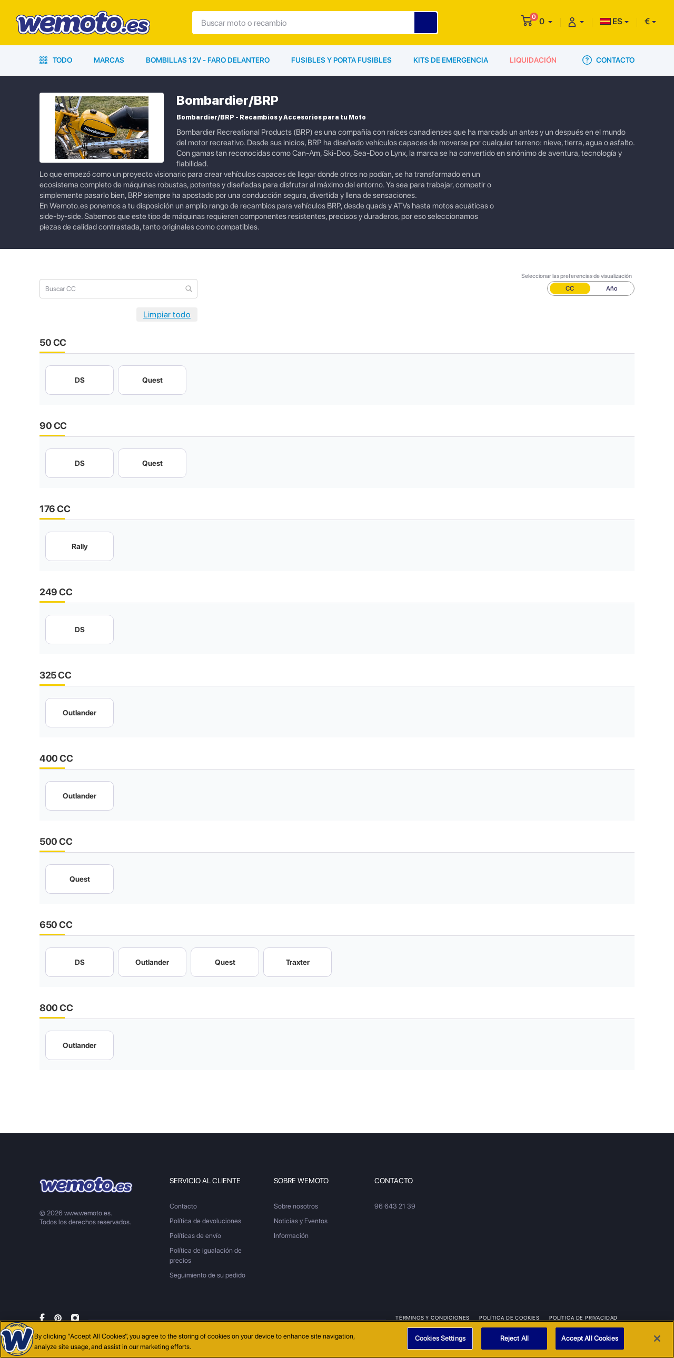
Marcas (109, 60)
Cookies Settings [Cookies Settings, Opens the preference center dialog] (440, 1338)
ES (611, 21)
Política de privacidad (583, 1317)
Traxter (298, 962)
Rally (80, 546)
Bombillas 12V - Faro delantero (208, 60)
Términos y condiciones (432, 1317)
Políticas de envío (195, 1236)
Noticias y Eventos (301, 1221)
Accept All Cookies (589, 1338)
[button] (545, 21)
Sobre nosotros (296, 1206)
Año (612, 288)
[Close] (657, 1338)
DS (80, 380)
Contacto (608, 60)
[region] (337, 1339)
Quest (152, 380)
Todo (55, 60)
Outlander (79, 712)
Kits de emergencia (450, 60)
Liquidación (533, 60)
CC (570, 288)
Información (291, 1236)
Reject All (514, 1338)
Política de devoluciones (205, 1221)
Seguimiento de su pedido (207, 1275)
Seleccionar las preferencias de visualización (576, 276)
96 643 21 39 (394, 1206)
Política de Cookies (509, 1317)
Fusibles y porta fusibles (341, 60)
